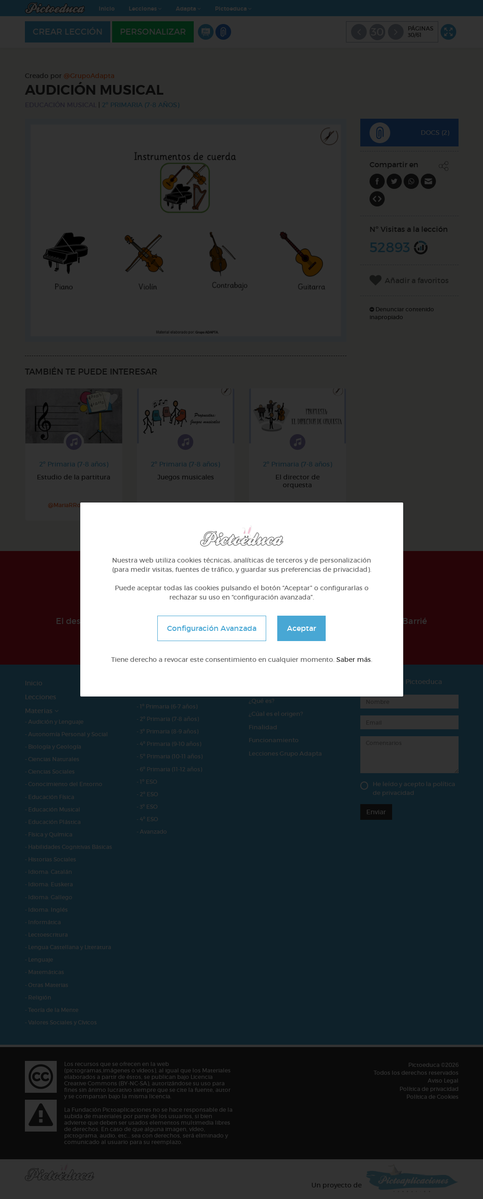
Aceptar (301, 628)
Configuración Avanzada (211, 628)
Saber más (353, 659)
